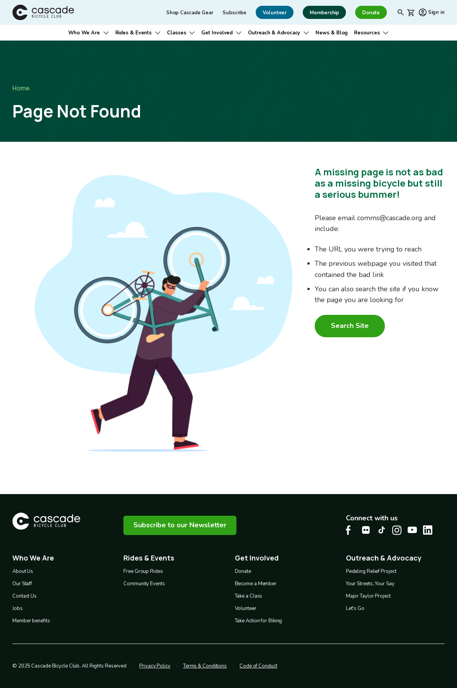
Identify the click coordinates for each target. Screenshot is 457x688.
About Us (22, 570)
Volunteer (245, 608)
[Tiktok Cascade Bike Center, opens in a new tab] (381, 530)
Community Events (144, 583)
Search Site (350, 325)
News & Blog (331, 32)
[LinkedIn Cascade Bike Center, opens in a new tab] (427, 530)
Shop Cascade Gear (189, 12)
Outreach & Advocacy (274, 32)
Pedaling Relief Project (371, 570)
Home (21, 88)
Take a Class (249, 595)
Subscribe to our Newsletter (179, 525)
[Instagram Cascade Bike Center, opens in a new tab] (396, 530)
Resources (366, 32)
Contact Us (24, 595)
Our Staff (22, 583)
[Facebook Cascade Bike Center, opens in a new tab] (350, 530)
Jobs (17, 608)
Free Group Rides (143, 570)
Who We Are (84, 32)
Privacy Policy (154, 665)
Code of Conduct (258, 665)
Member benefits (31, 620)
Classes (176, 32)
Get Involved (217, 32)
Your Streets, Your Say (370, 583)
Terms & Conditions (205, 665)
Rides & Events (133, 32)
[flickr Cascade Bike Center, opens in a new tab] (366, 530)
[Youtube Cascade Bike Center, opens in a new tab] (412, 530)
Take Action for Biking (258, 620)
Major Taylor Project (368, 595)
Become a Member (256, 583)
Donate (243, 570)
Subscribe (234, 12)
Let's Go (355, 608)
